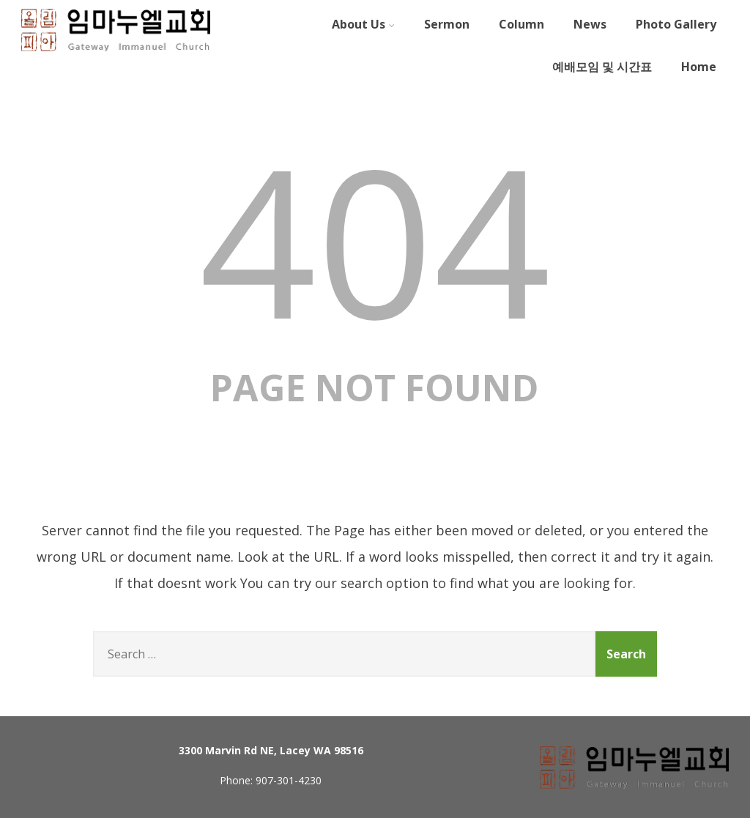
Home (698, 67)
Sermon (446, 24)
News (589, 24)
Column (521, 24)
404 (375, 239)
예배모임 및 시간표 (602, 67)
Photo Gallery (676, 24)
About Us (363, 24)
